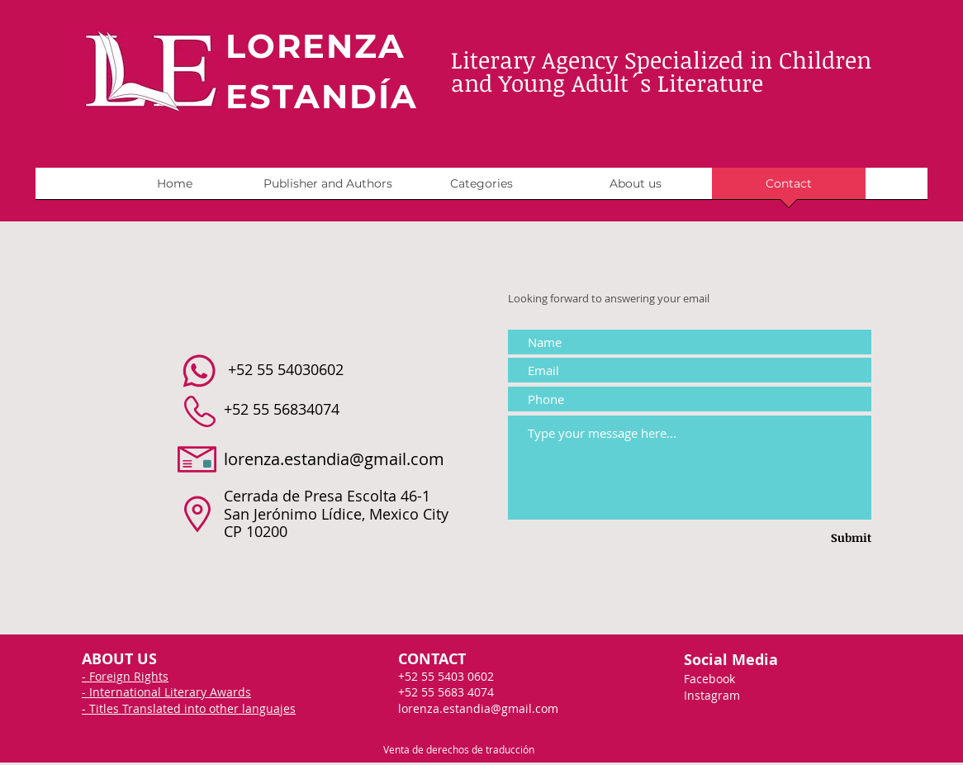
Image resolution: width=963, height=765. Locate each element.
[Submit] (825, 538)
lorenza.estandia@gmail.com (334, 459)
